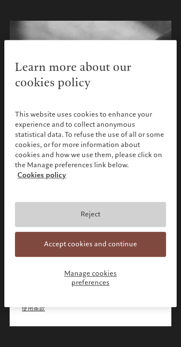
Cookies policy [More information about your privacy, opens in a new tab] (41, 175)
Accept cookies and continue (90, 244)
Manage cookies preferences (90, 278)
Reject (90, 214)
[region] (90, 173)
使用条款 (33, 308)
